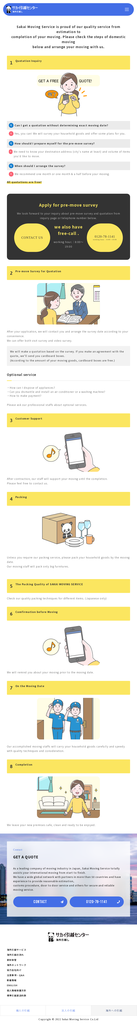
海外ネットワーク (16, 965)
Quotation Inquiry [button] (26, 62)
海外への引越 (114, 1010)
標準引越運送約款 (16, 995)
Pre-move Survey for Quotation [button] (35, 273)
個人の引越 (23, 1010)
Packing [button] (18, 499)
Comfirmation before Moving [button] (34, 613)
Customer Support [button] (26, 420)
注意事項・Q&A (16, 975)
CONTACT (40, 901)
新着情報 (12, 980)
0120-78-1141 (105, 237)
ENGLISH (12, 985)
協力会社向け (14, 970)
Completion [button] (21, 766)
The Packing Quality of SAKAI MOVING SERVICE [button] (46, 586)
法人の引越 (68, 1010)
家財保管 (12, 959)
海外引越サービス (16, 949)
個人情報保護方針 (16, 990)
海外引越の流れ (15, 954)
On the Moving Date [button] (27, 688)
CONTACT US (32, 237)
